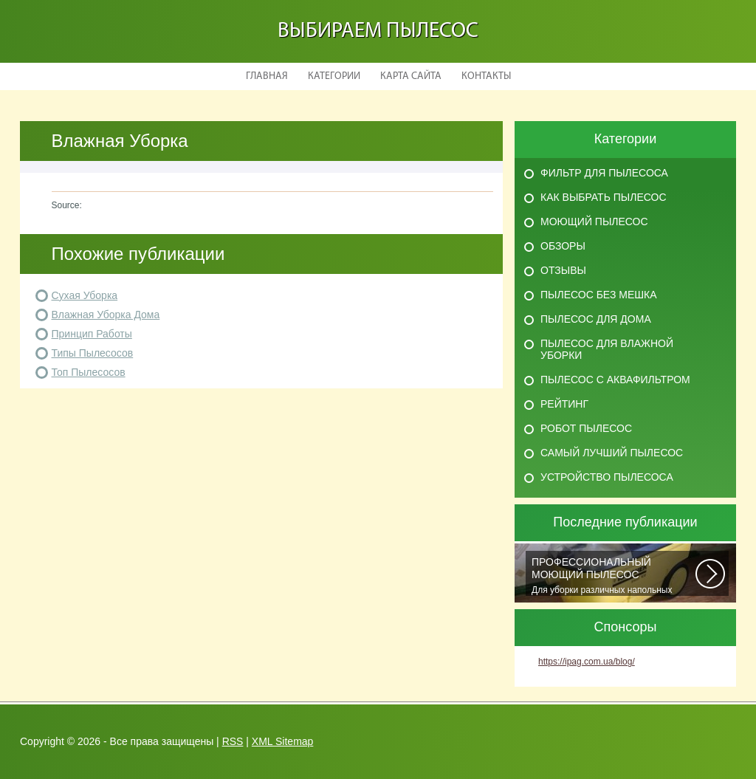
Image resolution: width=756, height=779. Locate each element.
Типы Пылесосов (93, 353)
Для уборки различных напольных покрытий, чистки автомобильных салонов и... (613, 576)
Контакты (486, 76)
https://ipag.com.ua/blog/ (586, 661)
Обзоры (562, 246)
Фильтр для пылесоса (604, 173)
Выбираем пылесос (378, 31)
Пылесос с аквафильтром (615, 379)
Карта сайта (410, 76)
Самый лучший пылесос (611, 453)
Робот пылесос (586, 428)
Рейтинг (564, 404)
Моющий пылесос (594, 221)
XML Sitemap (283, 741)
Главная (267, 76)
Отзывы (563, 270)
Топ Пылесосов (89, 372)
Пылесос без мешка (598, 295)
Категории (334, 76)
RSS (233, 741)
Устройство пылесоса (606, 477)
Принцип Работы (92, 334)
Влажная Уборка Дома (106, 314)
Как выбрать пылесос (603, 197)
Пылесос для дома (595, 319)
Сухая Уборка (85, 295)
